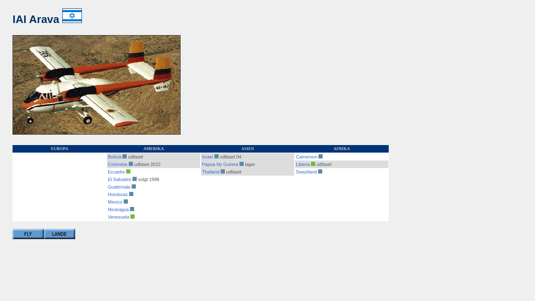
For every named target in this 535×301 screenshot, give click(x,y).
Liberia (303, 164)
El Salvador (119, 179)
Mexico (115, 201)
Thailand (210, 171)
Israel (207, 156)
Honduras (118, 194)
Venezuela (118, 216)
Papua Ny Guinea (220, 164)
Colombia (117, 164)
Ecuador (116, 171)
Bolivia (114, 156)
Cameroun (306, 156)
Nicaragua (118, 209)
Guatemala (119, 186)
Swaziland (306, 171)
